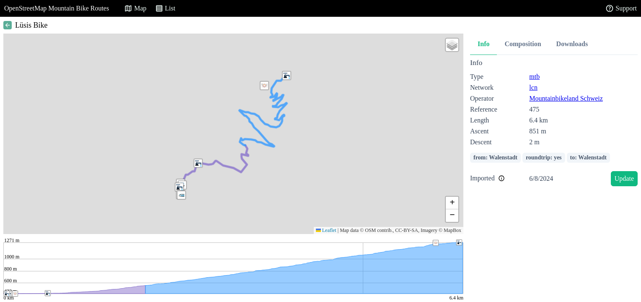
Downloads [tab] (572, 43)
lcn (533, 87)
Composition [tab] (522, 43)
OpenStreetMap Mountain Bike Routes (56, 8)
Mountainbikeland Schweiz (566, 98)
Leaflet (326, 230)
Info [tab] (483, 43)
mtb (534, 76)
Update (624, 178)
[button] (264, 86)
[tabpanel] (554, 124)
